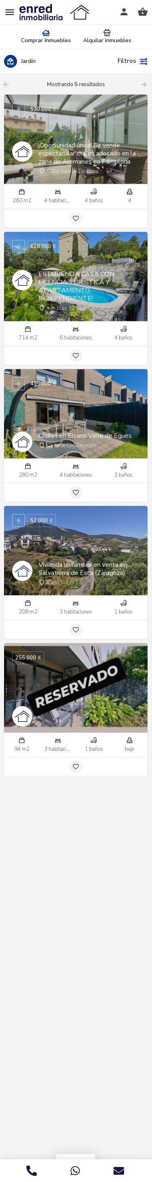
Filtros (133, 61)
